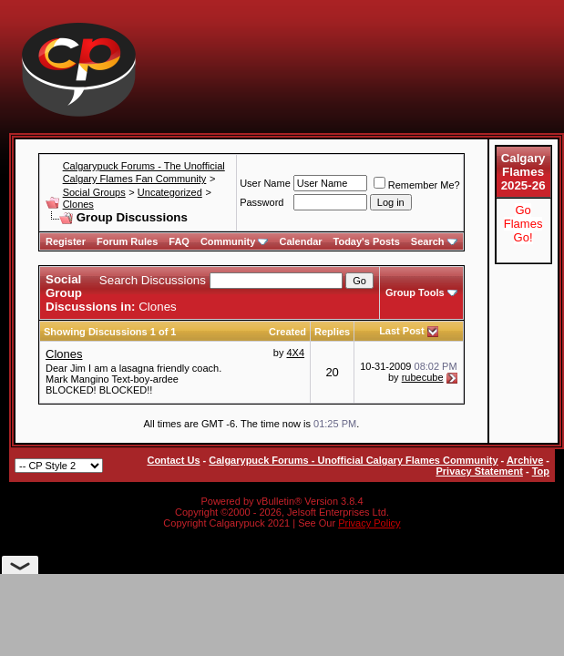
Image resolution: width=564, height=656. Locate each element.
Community (234, 241)
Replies (332, 331)
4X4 (295, 352)
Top (540, 471)
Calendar (300, 241)
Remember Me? (417, 184)
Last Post (402, 330)
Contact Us (173, 460)
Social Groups (94, 192)
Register (66, 241)
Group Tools (415, 292)
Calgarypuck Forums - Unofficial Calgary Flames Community (353, 460)
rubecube (423, 377)
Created (287, 331)
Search (434, 241)
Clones (78, 204)
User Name (265, 183)
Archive (525, 460)
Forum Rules (127, 241)
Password (261, 202)
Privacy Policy (369, 523)
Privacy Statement (479, 471)
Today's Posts (366, 241)
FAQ (179, 241)
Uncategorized (170, 192)
